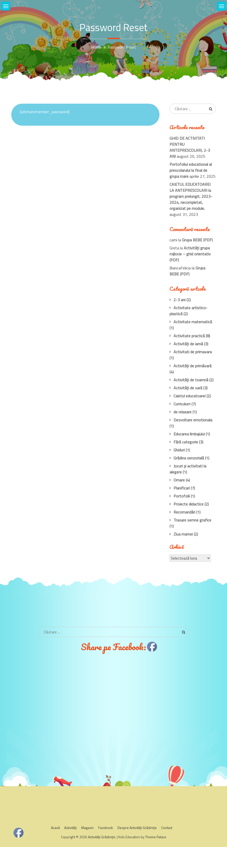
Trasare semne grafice (192, 520)
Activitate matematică (193, 322)
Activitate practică (189, 336)
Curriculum (182, 404)
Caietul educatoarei (190, 396)
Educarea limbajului (189, 434)
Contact (166, 827)
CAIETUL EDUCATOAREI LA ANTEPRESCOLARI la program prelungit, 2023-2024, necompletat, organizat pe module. (191, 196)
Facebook (105, 827)
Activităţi (70, 827)
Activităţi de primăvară (193, 366)
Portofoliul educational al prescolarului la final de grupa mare (191, 170)
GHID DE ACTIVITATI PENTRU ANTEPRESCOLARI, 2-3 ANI (190, 147)
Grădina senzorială (189, 458)
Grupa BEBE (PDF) (197, 240)
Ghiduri (179, 450)
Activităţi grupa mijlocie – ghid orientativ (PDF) (190, 254)
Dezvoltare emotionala (193, 420)
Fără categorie (186, 442)
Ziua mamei (183, 534)
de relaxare (183, 412)
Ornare (179, 480)
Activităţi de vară (188, 388)
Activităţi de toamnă (191, 380)
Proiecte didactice (189, 504)
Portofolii (182, 496)
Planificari (182, 488)
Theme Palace (155, 836)
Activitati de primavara (193, 352)
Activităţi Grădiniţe (101, 836)
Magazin (87, 827)
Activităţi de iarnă (188, 344)
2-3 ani (180, 300)
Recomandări (184, 512)
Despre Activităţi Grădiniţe (137, 827)
